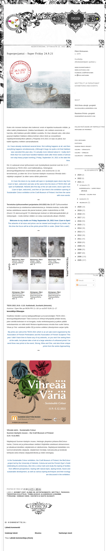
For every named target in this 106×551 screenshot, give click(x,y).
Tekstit (79, 280)
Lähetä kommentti (12, 527)
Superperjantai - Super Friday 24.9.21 (30, 53)
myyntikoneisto (43, 492)
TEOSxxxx (65, 492)
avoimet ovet (20, 492)
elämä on (31, 492)
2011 (79, 239)
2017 (79, 217)
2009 (79, 246)
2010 (79, 242)
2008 (79, 249)
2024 (79, 175)
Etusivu (38, 533)
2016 (79, 221)
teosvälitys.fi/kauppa (15, 311)
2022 (79, 178)
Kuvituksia (78, 143)
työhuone (11, 496)
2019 (79, 210)
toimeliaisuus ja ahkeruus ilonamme (44, 494)
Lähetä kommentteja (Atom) (21, 538)
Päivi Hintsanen (80, 140)
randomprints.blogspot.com (85, 116)
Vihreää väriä (23, 496)
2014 (79, 228)
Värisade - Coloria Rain (87, 194)
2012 (79, 235)
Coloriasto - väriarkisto (84, 155)
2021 (79, 182)
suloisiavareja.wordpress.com (86, 108)
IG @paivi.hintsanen (82, 75)
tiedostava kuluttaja (17, 494)
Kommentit (81, 285)
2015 (79, 225)
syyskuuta (83, 185)
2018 (79, 214)
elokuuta (83, 199)
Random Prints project (83, 146)
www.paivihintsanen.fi (82, 67)
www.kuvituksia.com (82, 70)
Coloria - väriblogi (81, 152)
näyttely (56, 492)
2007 (79, 253)
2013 (79, 232)
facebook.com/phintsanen (84, 73)
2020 (79, 207)
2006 (79, 257)
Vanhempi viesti (65, 533)
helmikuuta (84, 202)
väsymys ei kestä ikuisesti (42, 496)
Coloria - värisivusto (82, 149)
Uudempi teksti (11, 533)
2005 (79, 260)
